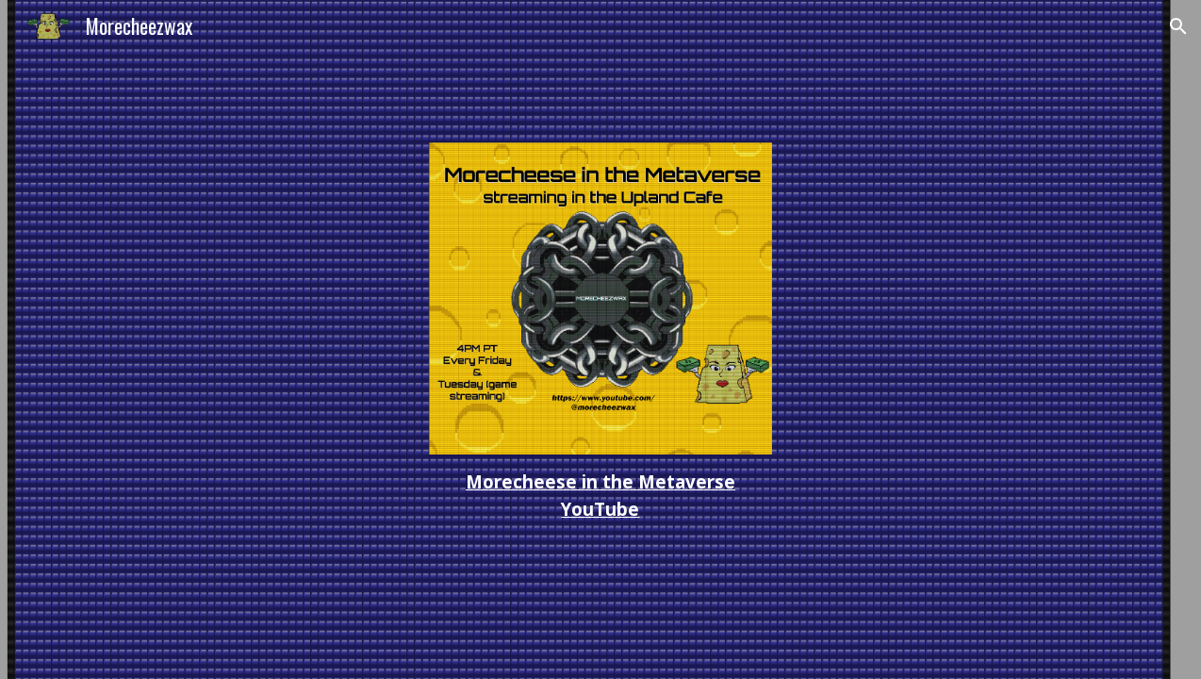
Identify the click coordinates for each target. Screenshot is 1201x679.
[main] (600, 496)
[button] (1178, 26)
